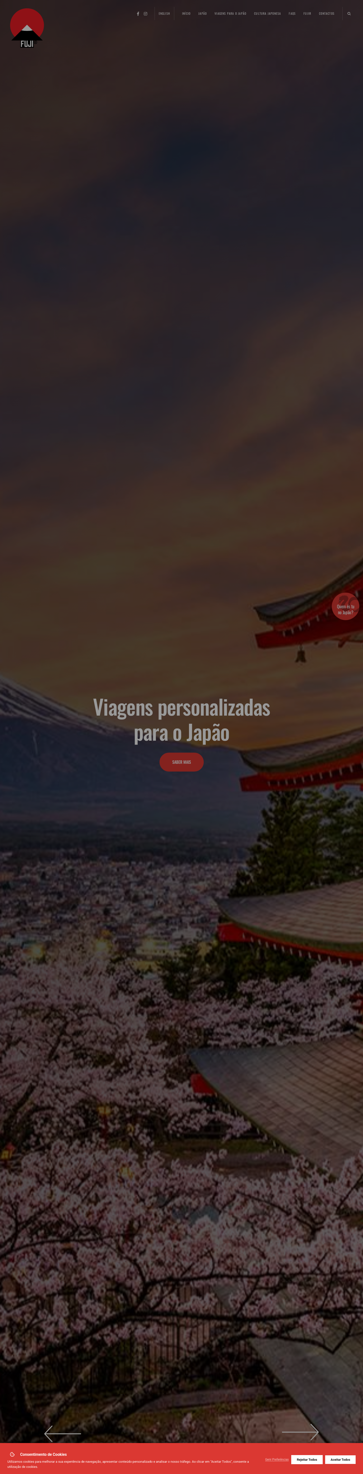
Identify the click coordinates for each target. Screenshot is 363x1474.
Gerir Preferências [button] (277, 1459)
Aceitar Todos (340, 1459)
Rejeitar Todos (307, 1459)
